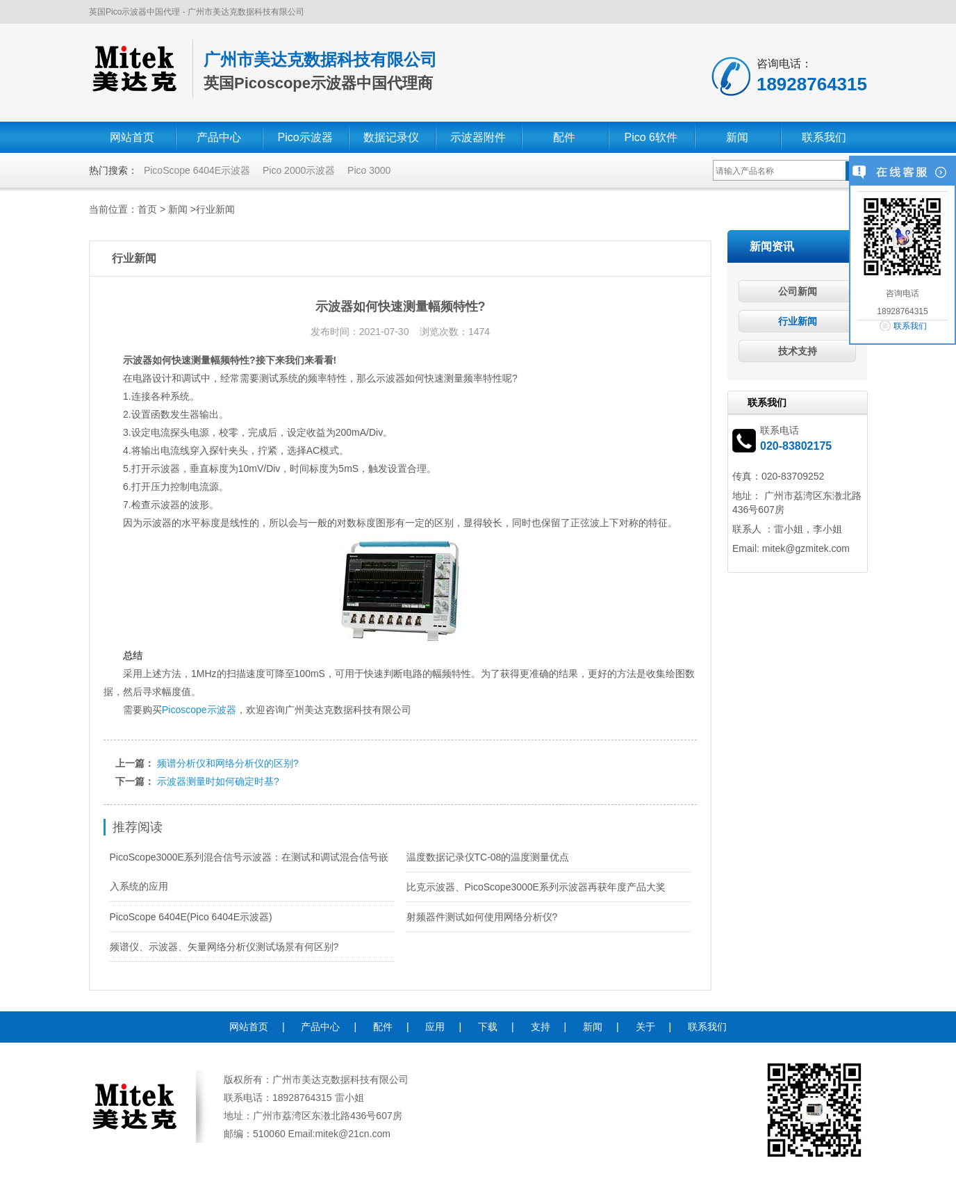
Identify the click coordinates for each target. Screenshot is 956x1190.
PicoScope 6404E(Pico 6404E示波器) (191, 916)
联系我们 (824, 137)
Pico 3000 (368, 170)
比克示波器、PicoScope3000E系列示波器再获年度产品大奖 (536, 886)
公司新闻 (797, 291)
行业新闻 (215, 209)
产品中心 (219, 137)
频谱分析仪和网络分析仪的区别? (228, 763)
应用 (435, 1026)
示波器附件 (478, 137)
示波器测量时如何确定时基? (218, 781)
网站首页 (132, 137)
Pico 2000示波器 (299, 170)
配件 (564, 137)
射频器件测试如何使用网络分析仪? (482, 916)
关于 (645, 1026)
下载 (487, 1026)
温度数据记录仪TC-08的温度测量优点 (488, 857)
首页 (147, 209)
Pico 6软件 (651, 137)
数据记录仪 (391, 137)
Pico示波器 (304, 137)
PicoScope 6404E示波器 (197, 170)
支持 (540, 1026)
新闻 (737, 137)
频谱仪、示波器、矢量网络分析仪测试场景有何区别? (224, 946)
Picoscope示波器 (199, 709)
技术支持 (797, 351)
